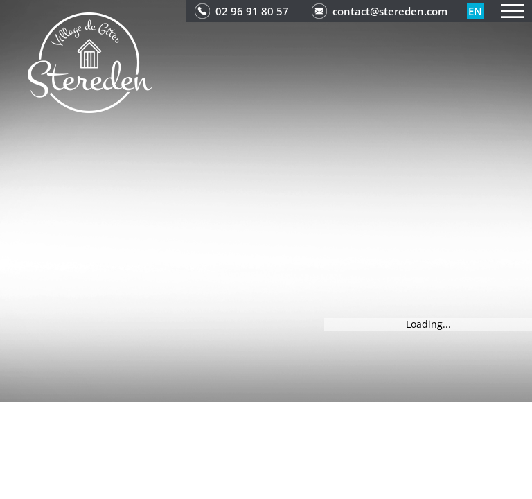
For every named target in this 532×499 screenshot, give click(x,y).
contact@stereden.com (389, 11)
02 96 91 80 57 (252, 11)
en (475, 11)
